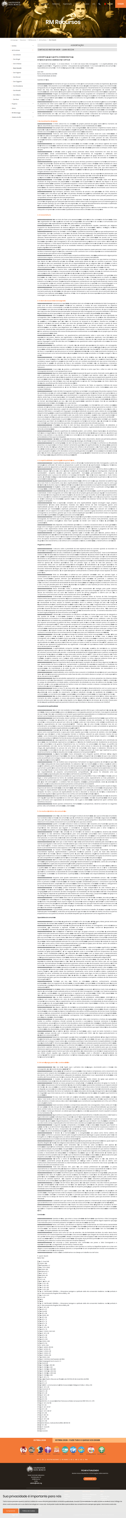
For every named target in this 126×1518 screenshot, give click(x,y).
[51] (100, 860)
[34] (108, 702)
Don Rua (16, 99)
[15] (84, 475)
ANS (38, 1459)
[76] (79, 1139)
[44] (56, 782)
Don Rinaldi (17, 90)
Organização (67, 4)
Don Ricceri (17, 77)
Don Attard (17, 55)
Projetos (14, 104)
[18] (83, 515)
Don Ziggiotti (17, 81)
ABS (76, 1459)
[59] (61, 907)
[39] (94, 752)
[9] (92, 451)
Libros (14, 108)
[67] (49, 979)
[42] (113, 778)
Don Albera (16, 95)
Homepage (45, 4)
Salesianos (56, 4)
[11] (76, 455)
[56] (91, 864)
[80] (53, 1185)
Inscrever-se (90, 1479)
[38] (87, 738)
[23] (97, 569)
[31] (90, 654)
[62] (48, 929)
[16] (115, 485)
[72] (48, 1055)
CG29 (121, 3)
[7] (75, 393)
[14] (100, 473)
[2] (114, 110)
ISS (71, 1459)
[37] (78, 728)
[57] (62, 890)
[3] (53, 205)
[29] (105, 642)
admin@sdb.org (36, 1483)
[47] (97, 794)
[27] (58, 624)
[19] (46, 523)
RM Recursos (32, 40)
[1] (48, 92)
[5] (60, 247)
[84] (52, 1238)
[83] (40, 1211)
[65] (64, 955)
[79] (108, 1181)
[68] (48, 987)
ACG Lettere (43, 40)
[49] (49, 846)
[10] (90, 453)
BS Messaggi (16, 113)
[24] (69, 586)
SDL (43, 1459)
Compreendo (10, 1511)
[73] (53, 1057)
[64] (60, 951)
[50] (100, 858)
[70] (57, 1035)
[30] (58, 646)
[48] (72, 822)
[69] (62, 995)
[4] (92, 235)
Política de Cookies (29, 1511)
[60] (56, 911)
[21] (115, 541)
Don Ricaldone (18, 86)
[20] (98, 531)
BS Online (65, 1459)
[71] (53, 1043)
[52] (68, 862)
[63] (79, 945)
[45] (42, 784)
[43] (78, 780)
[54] (48, 864)
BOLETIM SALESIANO (53, 1459)
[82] (112, 1203)
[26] (76, 612)
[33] (57, 676)
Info (94, 4)
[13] (79, 473)
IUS (81, 1459)
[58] (93, 896)
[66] (109, 957)
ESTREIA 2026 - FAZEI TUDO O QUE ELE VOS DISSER (77, 1440)
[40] (59, 760)
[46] (92, 784)
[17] (51, 501)
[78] (101, 1157)
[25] (89, 594)
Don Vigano (17, 73)
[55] (74, 864)
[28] (66, 640)
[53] (99, 862)
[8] (113, 417)
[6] (99, 349)
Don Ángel (16, 59)
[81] (62, 1189)
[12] (46, 473)
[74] (69, 1069)
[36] (74, 724)
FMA (86, 1459)
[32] (71, 670)
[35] (90, 716)
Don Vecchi (52, 40)
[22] (100, 553)
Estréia (14, 46)
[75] (98, 1081)
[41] (82, 768)
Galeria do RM (16, 117)
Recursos (86, 4)
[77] (52, 1157)
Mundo (77, 4)
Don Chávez (17, 64)
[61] (95, 923)
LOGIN (111, 4)
